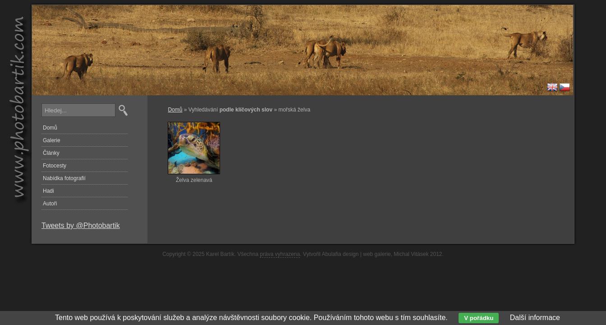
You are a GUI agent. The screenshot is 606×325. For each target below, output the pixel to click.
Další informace (535, 317)
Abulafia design (339, 254)
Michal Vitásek (411, 254)
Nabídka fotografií (64, 178)
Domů (175, 110)
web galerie (376, 254)
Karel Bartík (220, 254)
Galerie (51, 140)
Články (51, 153)
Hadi (48, 191)
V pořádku (478, 318)
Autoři (50, 203)
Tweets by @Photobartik (80, 225)
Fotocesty (54, 165)
